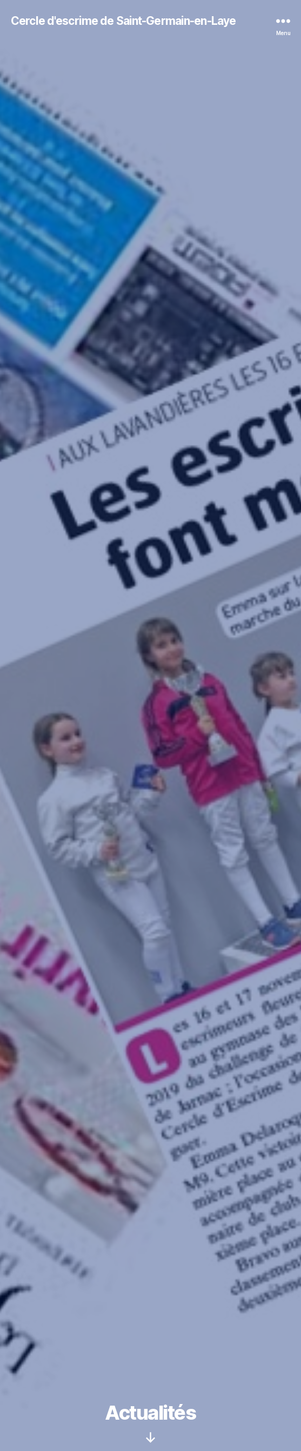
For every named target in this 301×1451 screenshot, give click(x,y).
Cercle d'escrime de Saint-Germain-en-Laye (123, 20)
